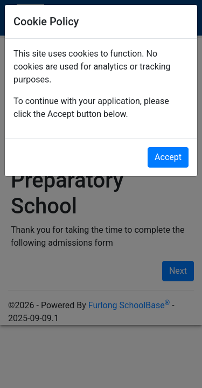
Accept (168, 157)
